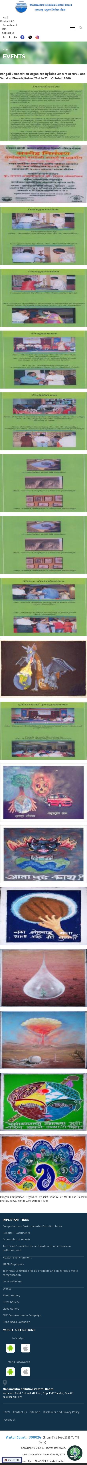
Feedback (9, 1419)
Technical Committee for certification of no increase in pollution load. (37, 1248)
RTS (4, 29)
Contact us (8, 32)
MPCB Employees (13, 1264)
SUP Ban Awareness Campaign (22, 1315)
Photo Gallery (11, 1295)
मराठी (6, 17)
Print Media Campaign (16, 1322)
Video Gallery (11, 1308)
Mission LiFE (7, 21)
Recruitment (10, 25)
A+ (15, 37)
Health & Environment (17, 1257)
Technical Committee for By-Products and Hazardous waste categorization (40, 1273)
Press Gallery (11, 1302)
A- (4, 37)
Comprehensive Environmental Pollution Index (32, 1226)
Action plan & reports (16, 1239)
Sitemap (35, 1412)
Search (80, 27)
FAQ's (6, 1412)
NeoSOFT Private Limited (50, 1461)
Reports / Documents (16, 1233)
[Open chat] (75, 1453)
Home (6, 49)
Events (7, 1288)
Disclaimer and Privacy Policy (61, 1412)
